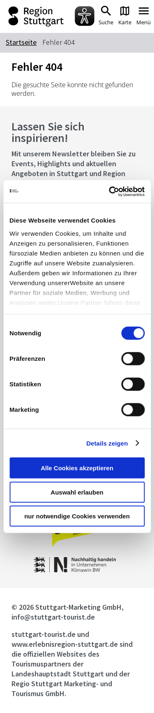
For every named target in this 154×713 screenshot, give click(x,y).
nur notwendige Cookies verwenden (77, 516)
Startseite (21, 42)
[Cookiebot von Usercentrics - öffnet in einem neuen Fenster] (110, 191)
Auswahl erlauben (77, 491)
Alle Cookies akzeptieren (77, 467)
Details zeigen (107, 442)
